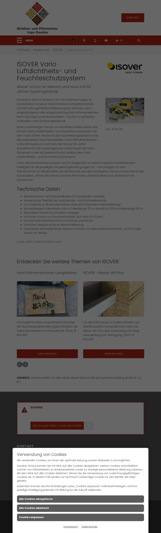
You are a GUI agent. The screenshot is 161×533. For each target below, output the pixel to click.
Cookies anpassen (31, 517)
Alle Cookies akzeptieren (36, 499)
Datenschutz (89, 526)
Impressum (71, 526)
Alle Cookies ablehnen (34, 508)
